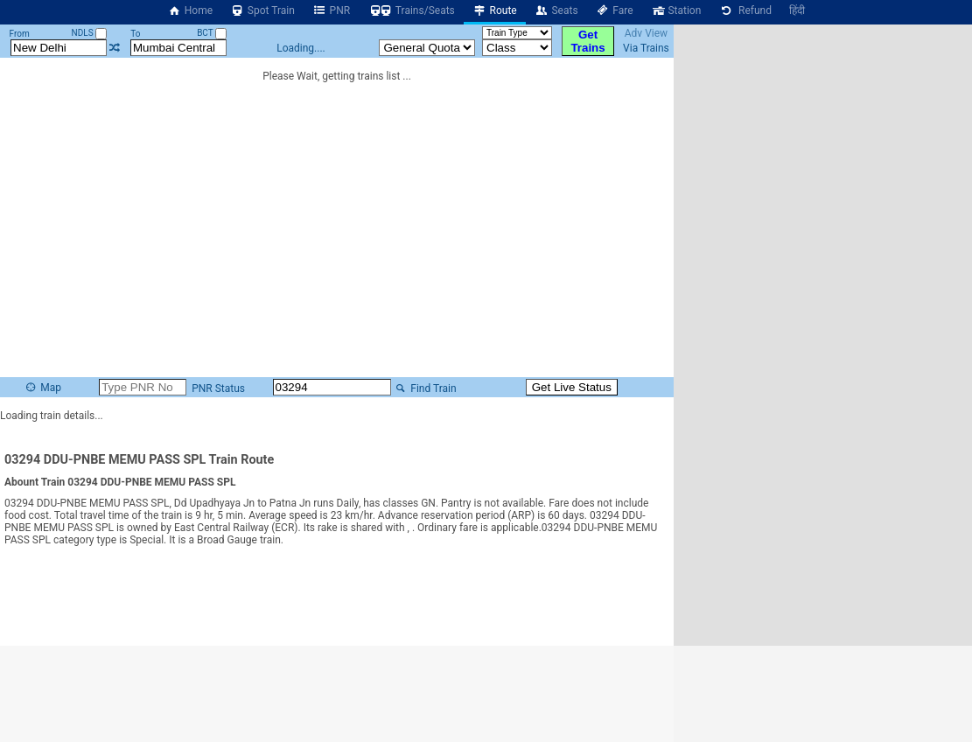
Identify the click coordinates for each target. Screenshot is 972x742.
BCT (212, 33)
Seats (556, 10)
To (135, 33)
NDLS (90, 33)
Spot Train (262, 10)
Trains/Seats (411, 10)
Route (494, 10)
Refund (745, 10)
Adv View (646, 33)
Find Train (425, 388)
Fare (614, 10)
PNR (331, 10)
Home (190, 10)
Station (676, 10)
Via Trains (646, 48)
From (20, 33)
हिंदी (797, 10)
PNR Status (217, 388)
